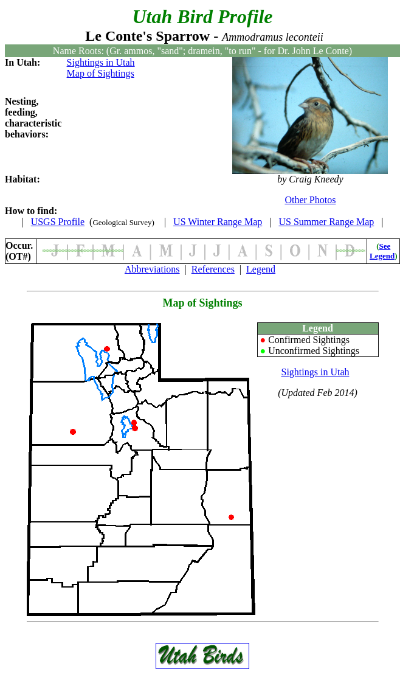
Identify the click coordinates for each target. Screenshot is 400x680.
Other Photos (310, 200)
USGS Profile (57, 222)
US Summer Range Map (326, 222)
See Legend (382, 250)
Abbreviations (152, 269)
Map (173, 303)
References (213, 269)
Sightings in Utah (101, 62)
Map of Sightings (100, 73)
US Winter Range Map (217, 222)
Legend (260, 269)
